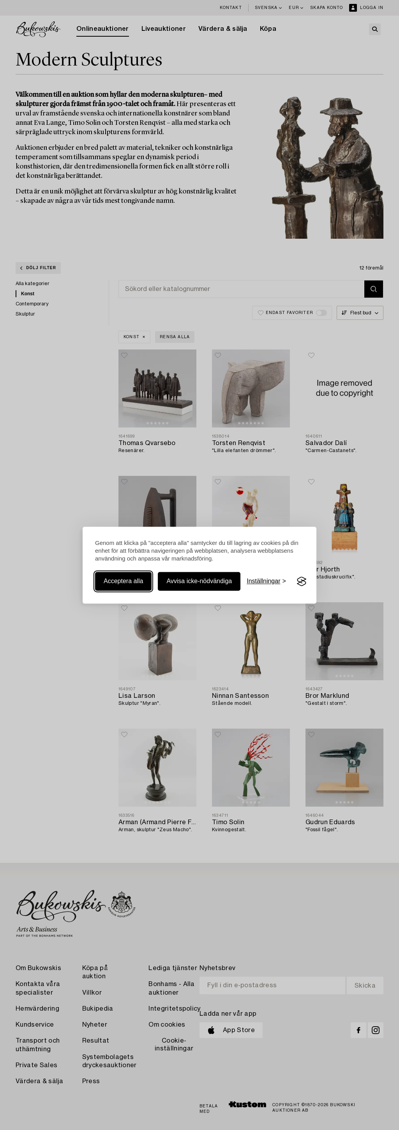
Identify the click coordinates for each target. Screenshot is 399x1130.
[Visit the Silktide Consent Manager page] (301, 581)
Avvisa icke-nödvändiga (199, 581)
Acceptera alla (123, 581)
